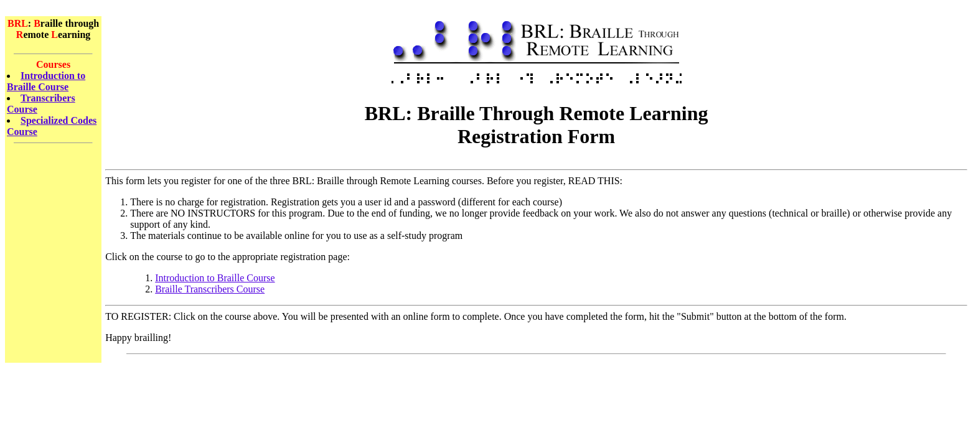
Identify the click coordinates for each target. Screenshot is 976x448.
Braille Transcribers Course (210, 289)
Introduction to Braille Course (46, 81)
